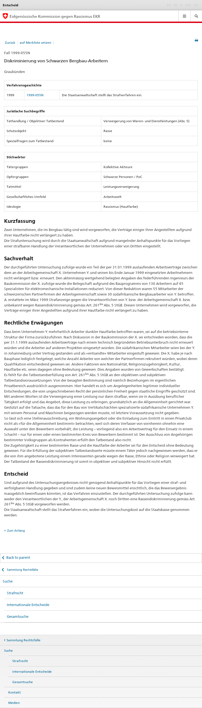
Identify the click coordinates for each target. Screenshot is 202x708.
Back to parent (18, 557)
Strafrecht (15, 593)
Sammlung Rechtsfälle (22, 570)
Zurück (10, 42)
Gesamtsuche (17, 616)
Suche (8, 581)
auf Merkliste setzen (35, 42)
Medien (14, 703)
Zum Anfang (16, 531)
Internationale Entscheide (28, 604)
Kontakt (14, 692)
